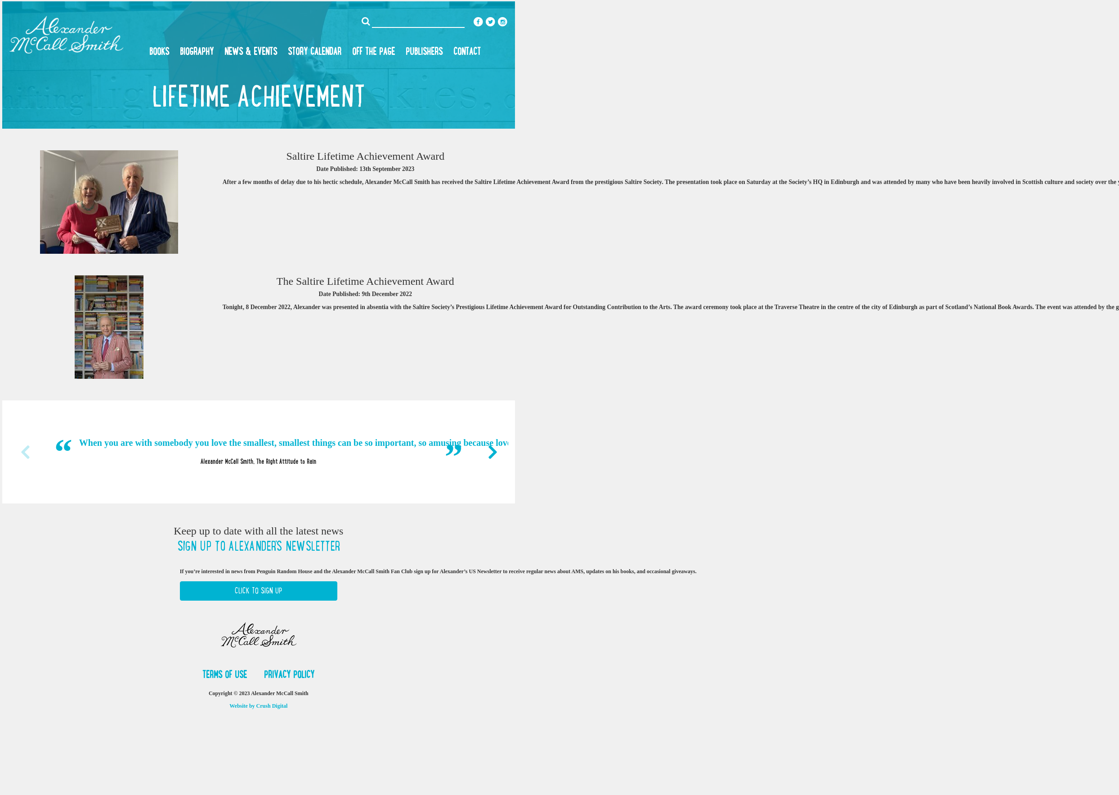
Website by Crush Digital (258, 706)
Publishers (424, 51)
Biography (197, 51)
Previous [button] (24, 452)
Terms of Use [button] (226, 674)
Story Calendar (314, 51)
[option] (259, 451)
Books (159, 51)
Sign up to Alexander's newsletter (258, 546)
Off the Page (373, 51)
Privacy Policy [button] (289, 674)
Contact (467, 51)
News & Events (250, 51)
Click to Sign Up (258, 590)
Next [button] (492, 452)
